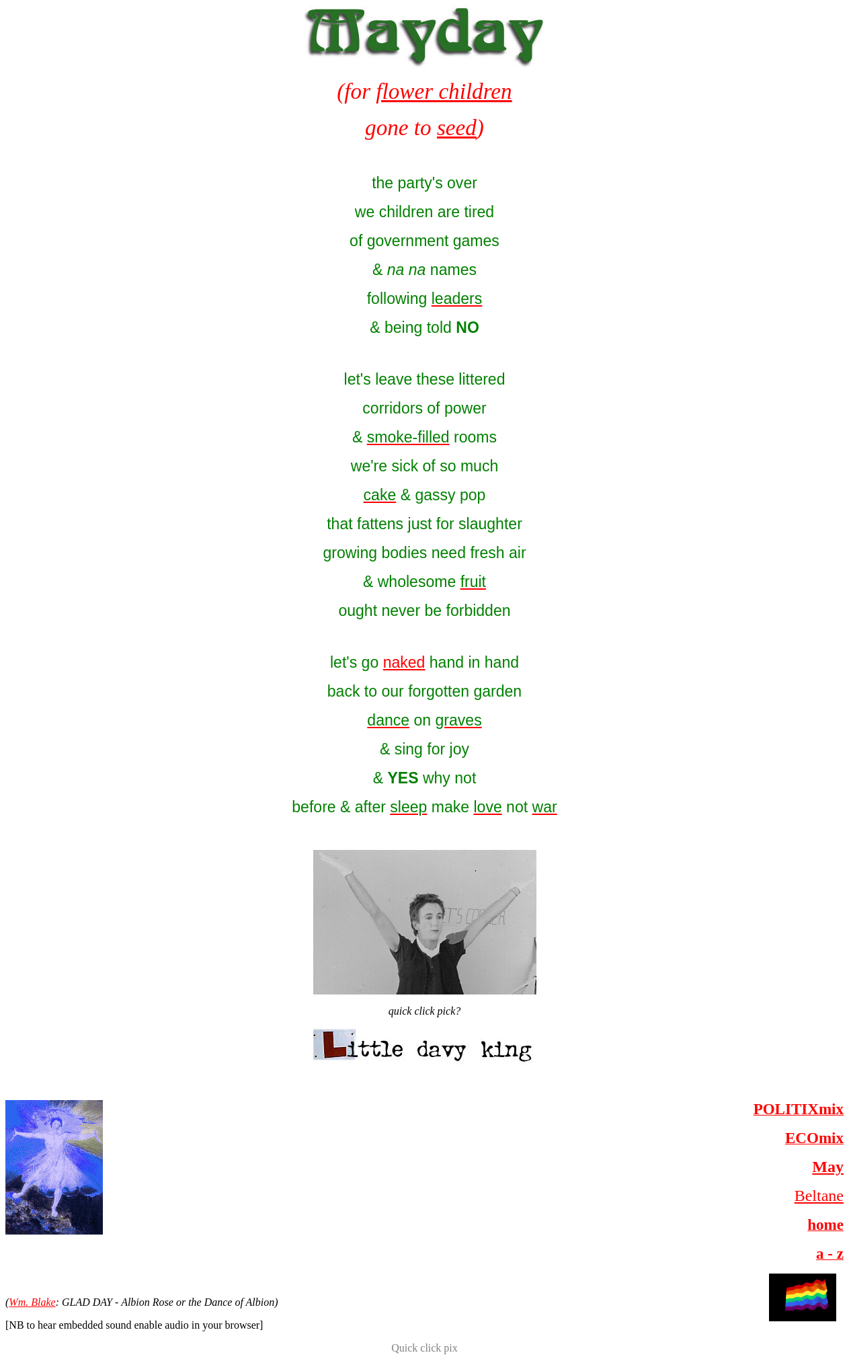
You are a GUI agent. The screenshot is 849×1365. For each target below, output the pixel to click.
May (828, 1166)
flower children (444, 91)
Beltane (819, 1195)
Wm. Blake (32, 1302)
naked (404, 662)
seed (457, 127)
